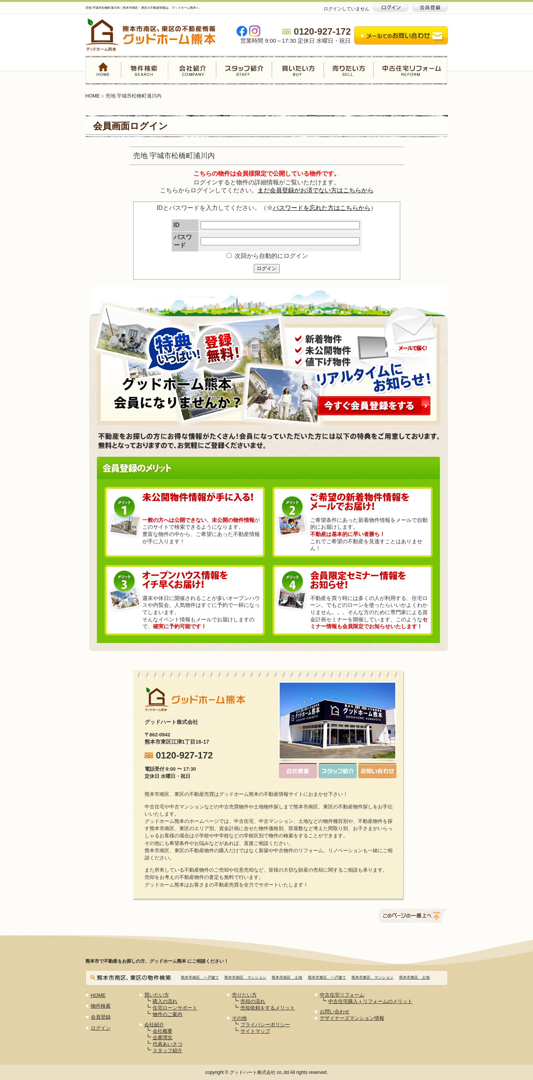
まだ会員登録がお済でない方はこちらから (316, 190)
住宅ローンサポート (175, 1008)
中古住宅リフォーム (410, 70)
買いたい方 (298, 70)
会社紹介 (192, 70)
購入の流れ (165, 1001)
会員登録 (101, 1017)
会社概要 (162, 1031)
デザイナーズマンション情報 (352, 1018)
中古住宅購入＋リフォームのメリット (370, 1001)
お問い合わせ (334, 1011)
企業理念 (162, 1037)
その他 (239, 1018)
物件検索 (145, 70)
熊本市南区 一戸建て (200, 977)
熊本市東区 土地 (414, 977)
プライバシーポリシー (265, 1024)
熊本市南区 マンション (245, 977)
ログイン (267, 268)
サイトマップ (255, 1031)
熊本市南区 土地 (287, 977)
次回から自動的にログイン (267, 256)
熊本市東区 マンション (372, 977)
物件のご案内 (167, 1014)
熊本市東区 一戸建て (327, 977)
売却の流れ (252, 1001)
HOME (103, 70)
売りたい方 (348, 70)
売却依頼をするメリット (267, 1008)
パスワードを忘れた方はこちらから (321, 208)
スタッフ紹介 (244, 70)
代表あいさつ (167, 1044)
